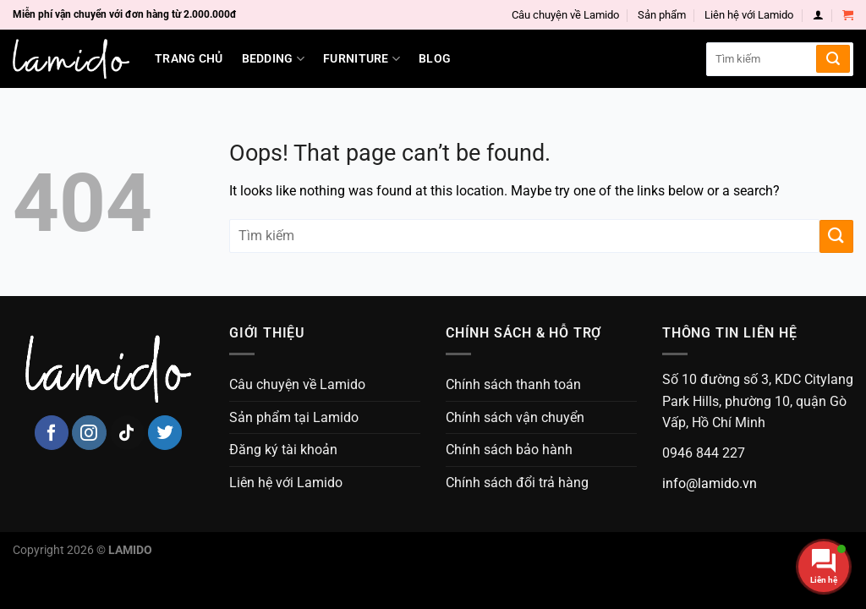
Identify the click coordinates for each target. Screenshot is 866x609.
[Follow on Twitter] (165, 432)
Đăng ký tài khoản (283, 450)
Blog (435, 59)
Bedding (273, 59)
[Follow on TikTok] (127, 432)
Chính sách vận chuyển (515, 417)
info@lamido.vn (709, 483)
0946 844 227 (703, 453)
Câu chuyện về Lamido (565, 14)
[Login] (818, 14)
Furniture (361, 59)
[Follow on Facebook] (52, 432)
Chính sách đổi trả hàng (517, 483)
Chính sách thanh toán (513, 384)
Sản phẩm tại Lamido (294, 417)
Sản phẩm (662, 14)
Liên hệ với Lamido (748, 14)
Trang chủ (189, 59)
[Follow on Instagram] (89, 432)
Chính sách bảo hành (509, 450)
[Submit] (833, 59)
